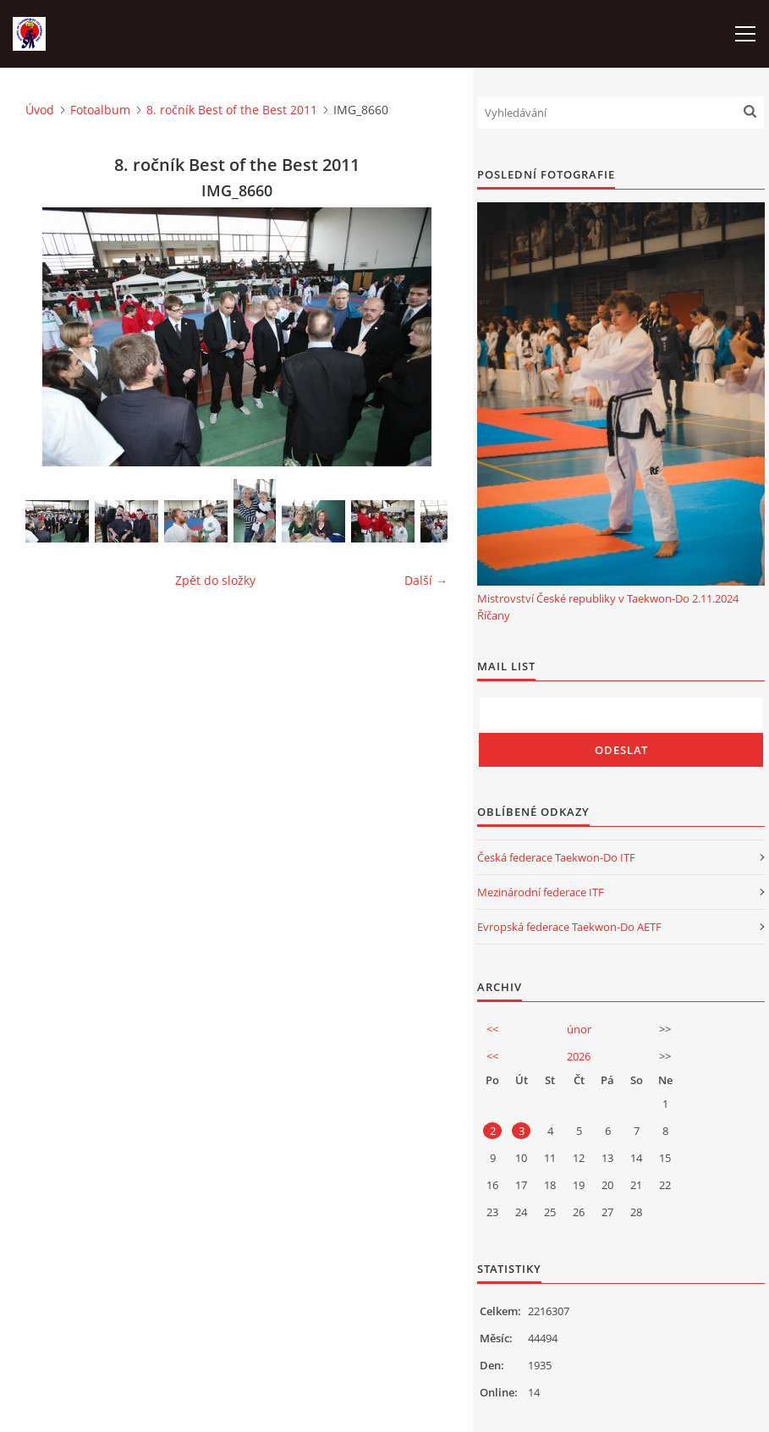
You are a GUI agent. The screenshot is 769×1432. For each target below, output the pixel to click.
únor (579, 1029)
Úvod (39, 110)
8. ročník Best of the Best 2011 (231, 110)
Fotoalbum (100, 110)
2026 (578, 1056)
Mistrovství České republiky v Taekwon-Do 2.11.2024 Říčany (608, 607)
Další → (426, 580)
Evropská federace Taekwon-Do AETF (569, 926)
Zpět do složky (215, 580)
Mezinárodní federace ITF (540, 892)
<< (492, 1029)
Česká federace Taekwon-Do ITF (556, 857)
